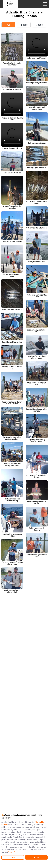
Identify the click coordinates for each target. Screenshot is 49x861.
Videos (39, 24)
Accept (36, 857)
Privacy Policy (13, 852)
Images (24, 24)
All (8, 24)
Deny (13, 857)
